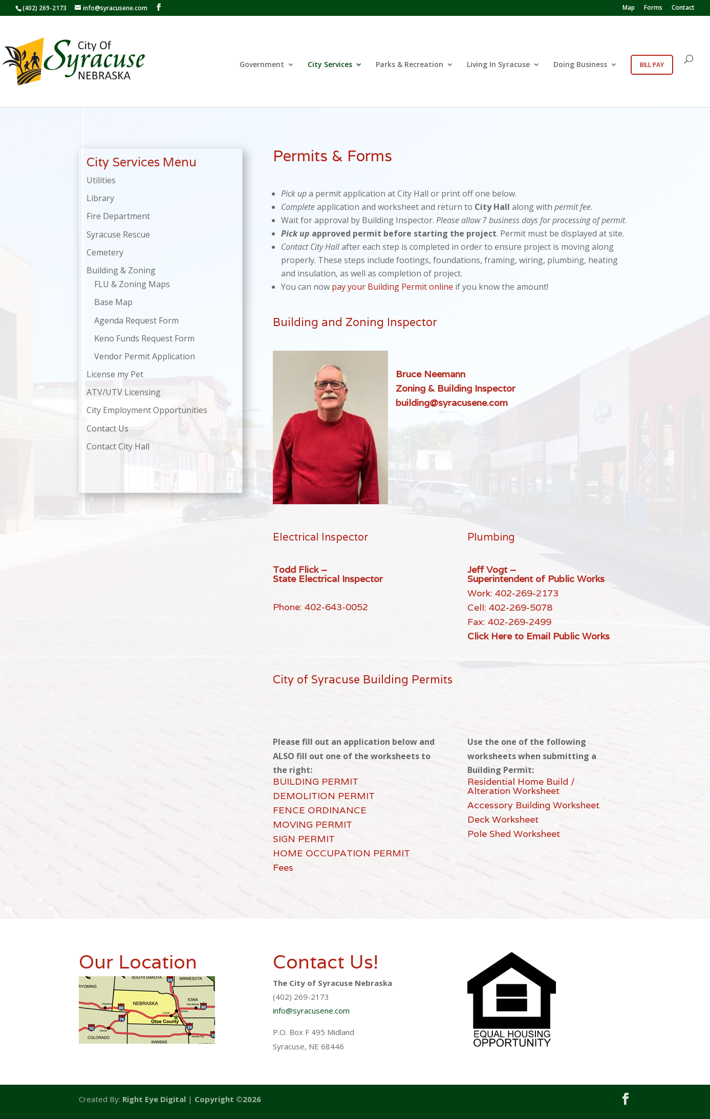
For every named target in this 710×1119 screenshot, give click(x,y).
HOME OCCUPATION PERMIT (341, 853)
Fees (283, 867)
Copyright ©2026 (228, 1099)
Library (100, 198)
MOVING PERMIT (312, 824)
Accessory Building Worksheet (533, 805)
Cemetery (105, 252)
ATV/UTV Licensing (124, 392)
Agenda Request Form (136, 320)
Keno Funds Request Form (144, 338)
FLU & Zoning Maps (132, 284)
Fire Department (118, 216)
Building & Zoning (121, 270)
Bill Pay (652, 64)
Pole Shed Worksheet (513, 834)
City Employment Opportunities (147, 410)
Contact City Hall (118, 446)
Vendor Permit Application (144, 356)
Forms (653, 8)
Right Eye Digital (154, 1099)
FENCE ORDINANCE (320, 810)
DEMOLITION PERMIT (324, 796)
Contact (683, 8)
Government (262, 65)
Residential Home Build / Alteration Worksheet (521, 786)
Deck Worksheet (503, 819)
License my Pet (115, 374)
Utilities (101, 180)
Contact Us (107, 428)
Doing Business (580, 65)
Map (628, 8)
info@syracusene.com (311, 1010)
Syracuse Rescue (118, 234)
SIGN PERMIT (304, 839)
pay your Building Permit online (392, 286)
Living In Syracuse (498, 65)
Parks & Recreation (409, 65)
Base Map (113, 302)
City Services (330, 65)
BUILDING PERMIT (315, 781)
